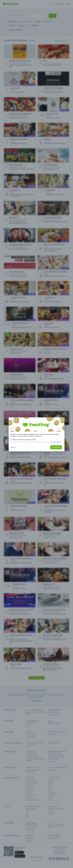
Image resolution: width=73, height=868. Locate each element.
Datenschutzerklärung (57, 442)
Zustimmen (56, 447)
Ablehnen (13, 447)
